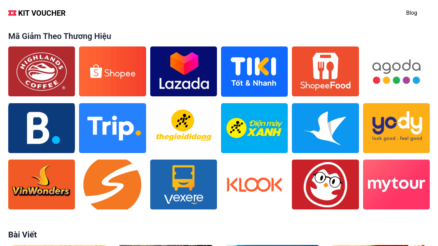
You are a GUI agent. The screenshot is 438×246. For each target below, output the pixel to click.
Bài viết (22, 235)
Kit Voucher (42, 13)
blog (411, 13)
